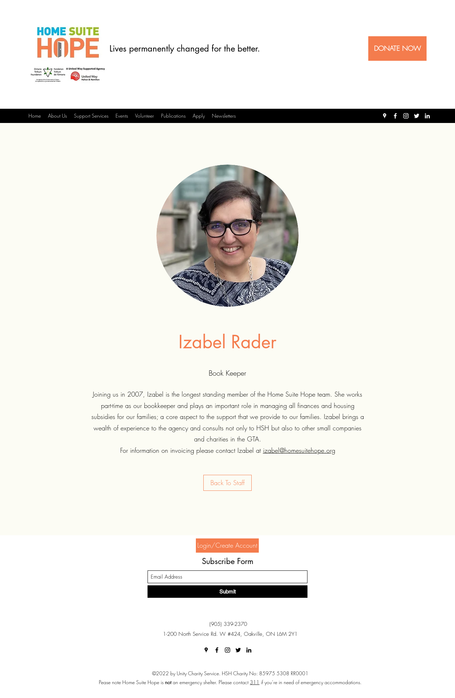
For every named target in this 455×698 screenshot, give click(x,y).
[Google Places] (384, 115)
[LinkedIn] (427, 115)
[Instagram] (406, 115)
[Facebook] (395, 115)
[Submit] (227, 591)
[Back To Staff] (227, 483)
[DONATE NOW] (397, 48)
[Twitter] (416, 115)
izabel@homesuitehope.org (299, 450)
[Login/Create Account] (227, 545)
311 (254, 682)
